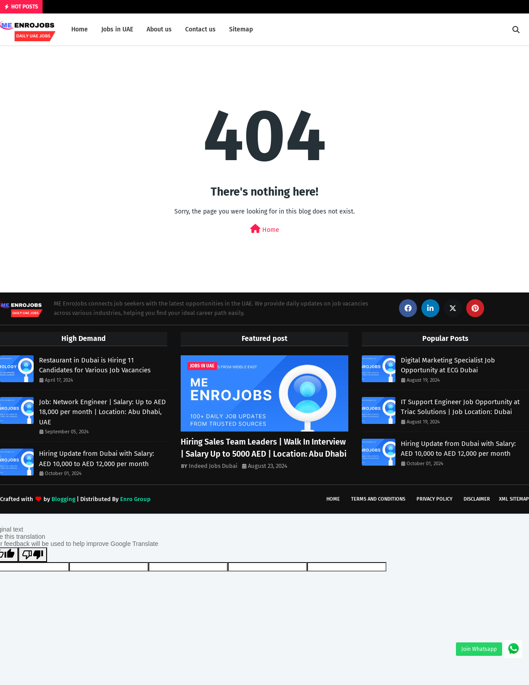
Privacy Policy (434, 499)
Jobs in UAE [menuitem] (117, 29)
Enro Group (135, 499)
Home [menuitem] (79, 29)
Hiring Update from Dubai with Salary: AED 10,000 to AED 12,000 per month (96, 458)
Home (264, 229)
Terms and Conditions (378, 499)
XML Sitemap (514, 499)
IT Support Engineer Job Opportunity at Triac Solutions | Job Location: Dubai (460, 407)
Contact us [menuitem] (200, 29)
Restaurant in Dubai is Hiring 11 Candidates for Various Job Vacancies (95, 365)
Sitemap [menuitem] (241, 29)
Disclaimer (477, 499)
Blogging (63, 499)
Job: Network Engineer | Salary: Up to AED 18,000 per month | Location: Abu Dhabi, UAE (102, 412)
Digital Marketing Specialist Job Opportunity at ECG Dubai (448, 365)
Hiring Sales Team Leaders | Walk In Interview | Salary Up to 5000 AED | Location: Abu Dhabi (264, 448)
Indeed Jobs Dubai (213, 465)
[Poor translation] (32, 554)
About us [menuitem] (159, 29)
